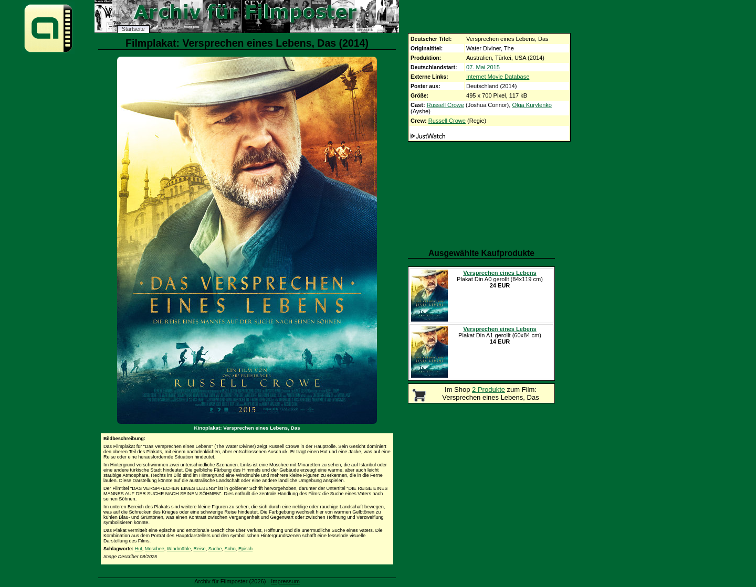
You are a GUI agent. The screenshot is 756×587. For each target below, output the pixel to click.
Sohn (230, 548)
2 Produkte (488, 389)
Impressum (285, 581)
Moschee (154, 548)
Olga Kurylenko (532, 105)
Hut (138, 548)
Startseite (133, 29)
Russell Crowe (445, 105)
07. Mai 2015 (483, 67)
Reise (199, 548)
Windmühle (179, 548)
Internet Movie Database (497, 76)
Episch (245, 548)
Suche (215, 548)
